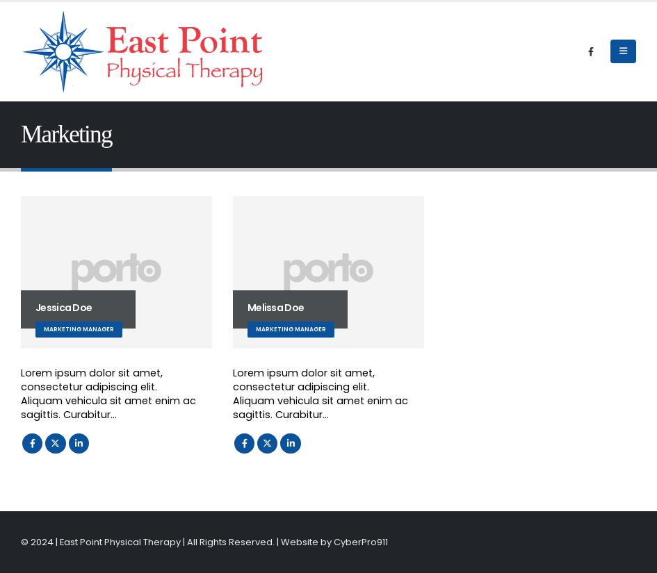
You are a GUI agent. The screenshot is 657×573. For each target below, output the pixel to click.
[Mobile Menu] (623, 51)
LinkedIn (79, 443)
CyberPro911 (361, 542)
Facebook (32, 443)
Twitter (55, 443)
